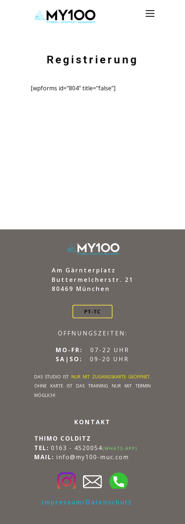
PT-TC (92, 311)
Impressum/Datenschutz (87, 502)
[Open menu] (150, 13)
